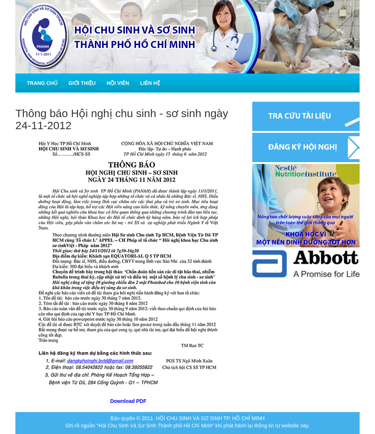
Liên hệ (150, 83)
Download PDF (128, 401)
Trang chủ (42, 83)
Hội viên (118, 83)
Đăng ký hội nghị (306, 147)
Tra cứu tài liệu (306, 116)
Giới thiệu (82, 83)
